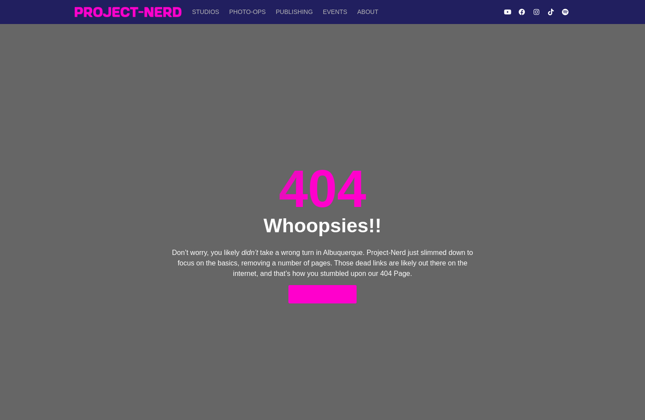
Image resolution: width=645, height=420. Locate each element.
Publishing (291, 11)
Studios (204, 11)
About (362, 11)
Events (331, 11)
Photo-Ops (245, 11)
